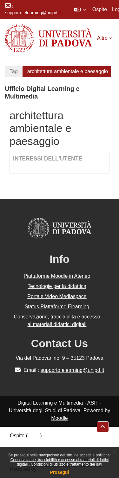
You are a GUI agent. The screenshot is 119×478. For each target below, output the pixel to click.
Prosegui (59, 472)
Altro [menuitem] (102, 38)
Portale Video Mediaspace (57, 296)
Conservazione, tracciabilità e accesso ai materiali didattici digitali (57, 320)
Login (34, 435)
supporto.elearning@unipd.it (33, 12)
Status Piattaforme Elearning (57, 306)
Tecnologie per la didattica (57, 286)
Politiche (19, 443)
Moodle (59, 418)
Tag (14, 71)
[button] (80, 9)
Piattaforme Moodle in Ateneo (57, 276)
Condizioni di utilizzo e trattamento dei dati (66, 464)
